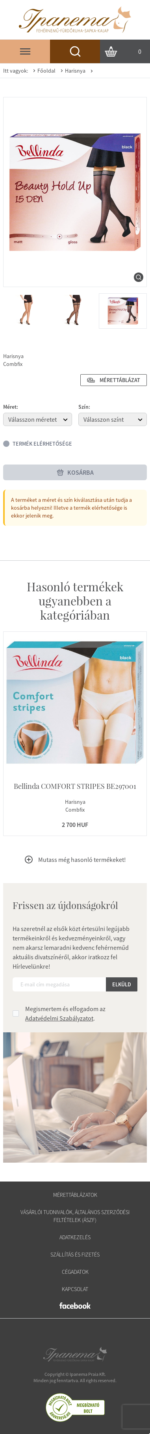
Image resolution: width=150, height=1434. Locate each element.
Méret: (10, 406)
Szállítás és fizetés (75, 1254)
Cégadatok (75, 1271)
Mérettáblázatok (75, 1194)
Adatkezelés (75, 1237)
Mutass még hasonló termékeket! (75, 859)
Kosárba (75, 472)
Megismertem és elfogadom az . (65, 1013)
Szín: (84, 406)
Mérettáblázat (113, 380)
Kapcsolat (75, 1289)
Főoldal (43, 70)
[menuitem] (27, 311)
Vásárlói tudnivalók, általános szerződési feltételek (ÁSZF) (75, 1216)
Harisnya (72, 70)
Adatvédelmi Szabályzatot (59, 1018)
